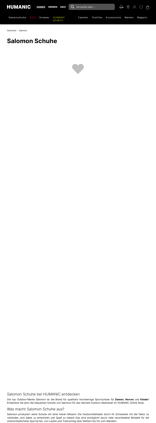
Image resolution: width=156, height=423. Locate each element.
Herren (129, 399)
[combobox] (92, 7)
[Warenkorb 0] (147, 7)
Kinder (144, 399)
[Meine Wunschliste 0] (141, 7)
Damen (119, 399)
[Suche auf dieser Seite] (92, 7)
